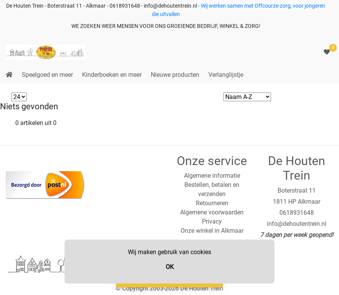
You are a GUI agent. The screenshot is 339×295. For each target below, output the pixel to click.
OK (170, 267)
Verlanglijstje (225, 74)
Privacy (212, 221)
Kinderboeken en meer (112, 74)
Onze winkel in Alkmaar (212, 230)
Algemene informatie (212, 175)
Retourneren (212, 203)
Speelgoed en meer (47, 74)
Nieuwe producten (175, 74)
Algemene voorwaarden (212, 212)
